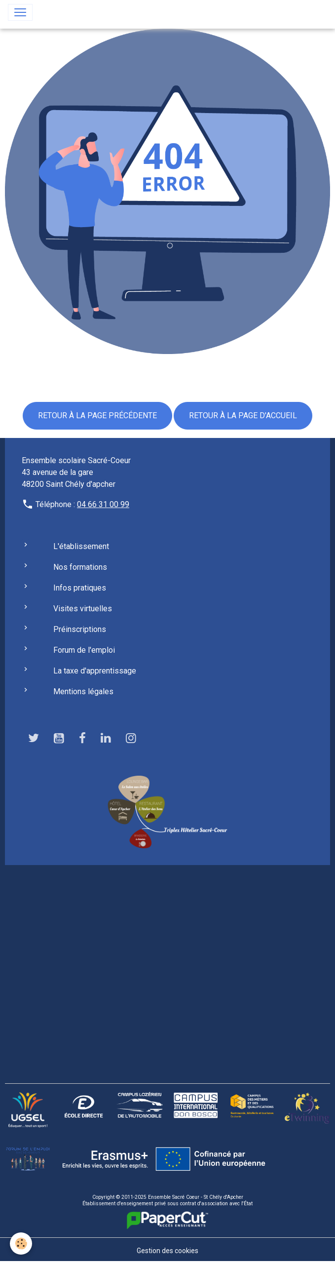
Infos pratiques (79, 587)
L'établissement (81, 546)
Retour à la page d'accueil (243, 415)
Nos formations (80, 567)
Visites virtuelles (82, 608)
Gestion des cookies (167, 1251)
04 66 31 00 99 (103, 504)
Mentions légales (83, 691)
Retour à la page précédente (97, 415)
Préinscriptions (79, 629)
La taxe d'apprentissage (94, 670)
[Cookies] (21, 1243)
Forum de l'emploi (84, 650)
